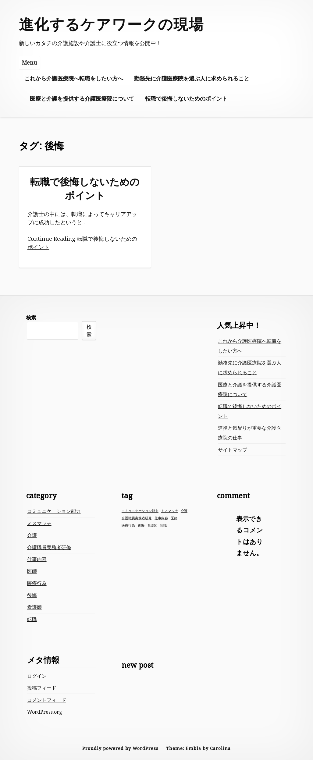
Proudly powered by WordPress (120, 748)
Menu (29, 62)
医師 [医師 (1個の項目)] (174, 518)
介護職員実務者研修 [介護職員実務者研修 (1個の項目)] (137, 518)
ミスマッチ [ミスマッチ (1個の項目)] (169, 511)
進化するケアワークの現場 (111, 24)
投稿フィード (41, 687)
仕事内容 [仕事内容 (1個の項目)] (161, 518)
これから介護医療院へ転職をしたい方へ (73, 78)
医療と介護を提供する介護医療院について (82, 98)
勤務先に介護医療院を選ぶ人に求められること (191, 78)
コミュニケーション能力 (54, 511)
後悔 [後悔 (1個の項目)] (141, 525)
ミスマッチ (39, 523)
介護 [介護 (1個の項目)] (184, 511)
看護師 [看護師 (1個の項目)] (152, 525)
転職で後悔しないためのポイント (186, 98)
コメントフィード (46, 700)
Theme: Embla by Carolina (198, 748)
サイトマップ (232, 449)
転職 (32, 619)
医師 (32, 571)
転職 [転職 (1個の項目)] (163, 525)
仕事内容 (37, 559)
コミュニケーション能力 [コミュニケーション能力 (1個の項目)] (140, 511)
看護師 (34, 607)
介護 (32, 535)
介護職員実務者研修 (49, 547)
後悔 (32, 595)
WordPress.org (44, 712)
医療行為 (37, 583)
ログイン (37, 676)
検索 (31, 317)
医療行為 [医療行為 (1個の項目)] (128, 525)
